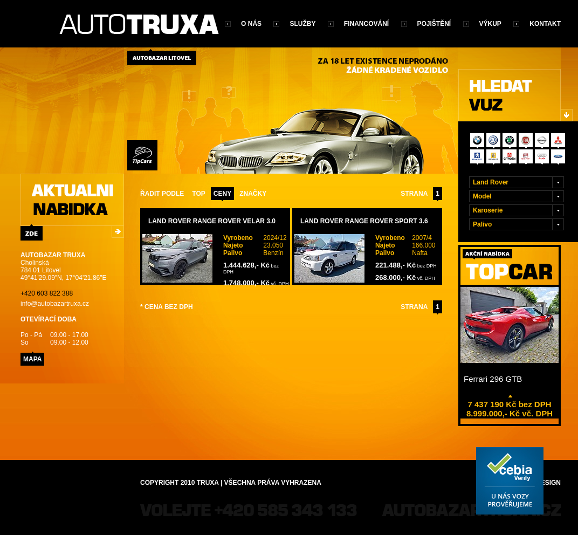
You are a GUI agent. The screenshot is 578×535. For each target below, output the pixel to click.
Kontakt (545, 24)
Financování (366, 24)
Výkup (490, 24)
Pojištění (434, 24)
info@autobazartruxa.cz (54, 303)
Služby (302, 24)
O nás (251, 24)
